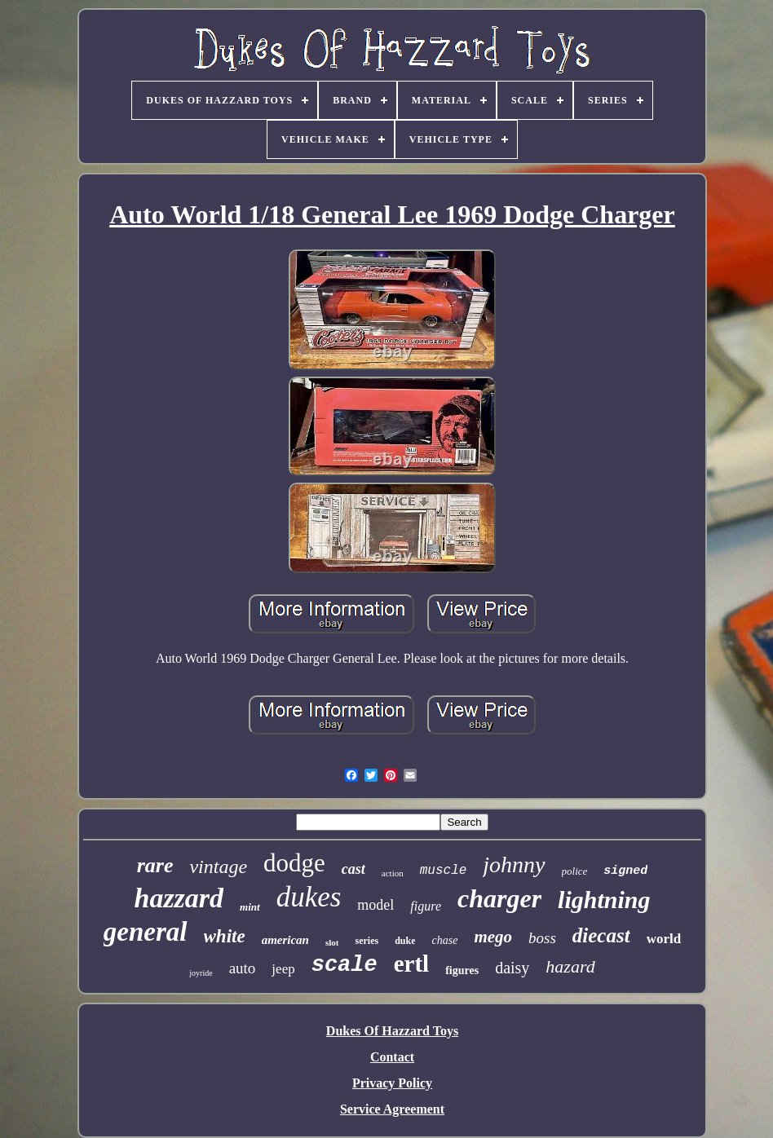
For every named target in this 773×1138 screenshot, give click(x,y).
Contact (392, 1057)
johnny (514, 864)
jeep (283, 969)
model (375, 905)
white (224, 936)
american (285, 939)
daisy (512, 968)
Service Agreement (392, 1109)
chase (444, 940)
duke (405, 940)
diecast (601, 935)
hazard (570, 966)
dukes (309, 897)
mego (493, 936)
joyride (200, 972)
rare (155, 865)
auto (242, 968)
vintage (218, 866)
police (575, 871)
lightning (604, 899)
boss (542, 937)
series (366, 940)
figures (462, 970)
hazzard (178, 898)
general (146, 931)
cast (353, 869)
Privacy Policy (392, 1083)
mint (250, 907)
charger (499, 898)
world (664, 938)
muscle (443, 870)
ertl (411, 964)
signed (625, 871)
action (393, 873)
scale (344, 965)
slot (332, 942)
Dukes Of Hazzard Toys (392, 1031)
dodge (294, 863)
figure (425, 906)
